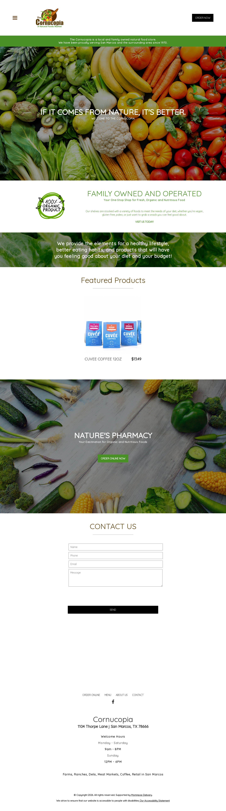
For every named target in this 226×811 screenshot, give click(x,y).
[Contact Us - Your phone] (116, 575)
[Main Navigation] (15, 18)
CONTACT (138, 694)
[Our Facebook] (113, 702)
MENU (108, 694)
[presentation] (92, 614)
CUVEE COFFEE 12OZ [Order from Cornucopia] (103, 359)
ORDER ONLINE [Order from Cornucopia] (91, 694)
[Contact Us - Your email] (116, 584)
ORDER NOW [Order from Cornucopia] (202, 17)
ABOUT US (122, 694)
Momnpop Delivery (141, 795)
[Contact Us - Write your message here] (115, 598)
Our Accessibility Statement (154, 800)
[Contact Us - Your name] (116, 567)
